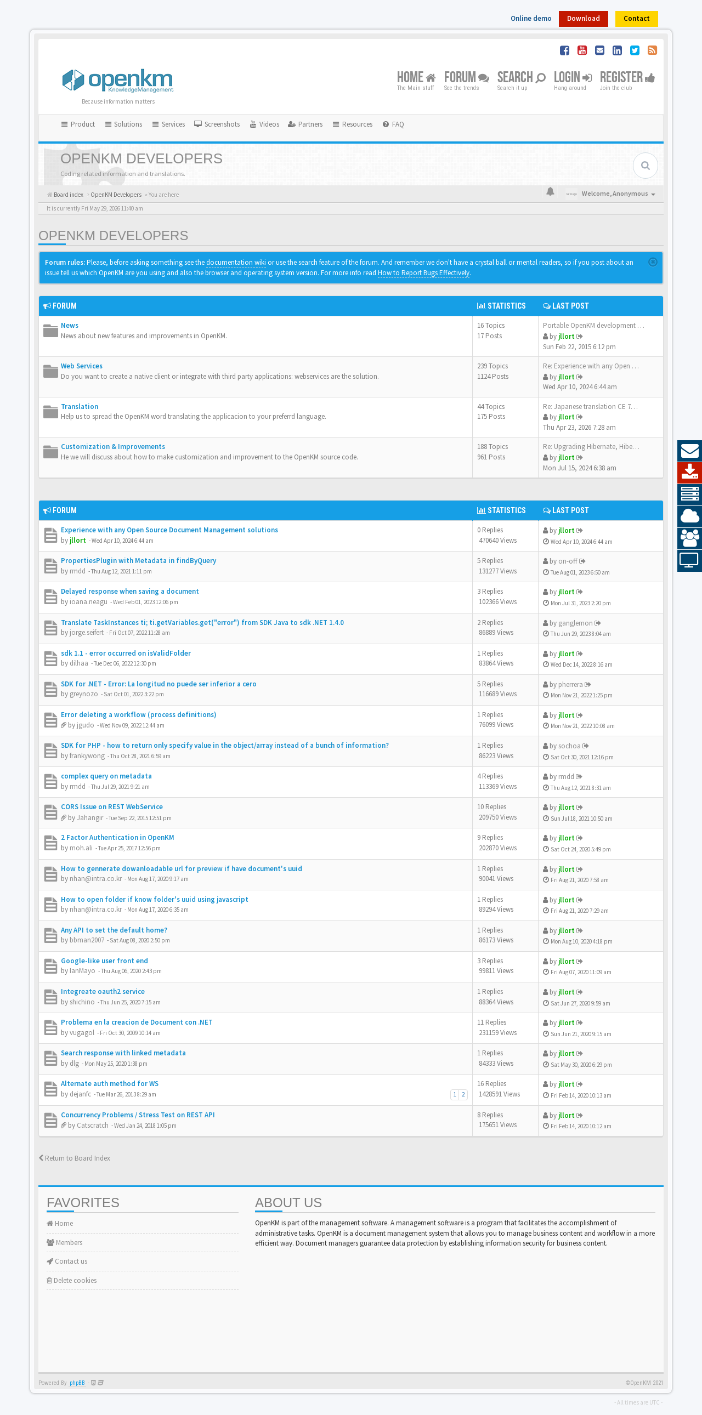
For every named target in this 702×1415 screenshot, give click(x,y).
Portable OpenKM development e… (595, 325)
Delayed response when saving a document (130, 591)
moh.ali (81, 848)
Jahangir (90, 817)
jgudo (85, 725)
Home (416, 78)
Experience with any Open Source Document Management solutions (169, 530)
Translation (79, 406)
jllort (566, 336)
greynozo (84, 693)
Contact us (67, 1261)
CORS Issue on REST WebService (112, 806)
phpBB (77, 1382)
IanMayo (82, 970)
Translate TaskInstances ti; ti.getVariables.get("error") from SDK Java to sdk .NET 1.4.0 (202, 622)
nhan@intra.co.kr (96, 878)
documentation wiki (236, 262)
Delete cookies (72, 1280)
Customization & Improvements (113, 446)
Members (64, 1242)
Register (627, 78)
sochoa (569, 746)
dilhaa (79, 663)
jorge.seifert (87, 632)
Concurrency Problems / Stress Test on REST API (138, 1115)
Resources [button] (351, 124)
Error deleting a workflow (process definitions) (139, 714)
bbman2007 (87, 940)
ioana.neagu (88, 601)
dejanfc (80, 1094)
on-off (568, 561)
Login (573, 78)
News (69, 325)
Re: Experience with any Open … (591, 366)
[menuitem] (216, 124)
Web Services (82, 366)
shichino (82, 1002)
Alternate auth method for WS (109, 1083)
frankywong (87, 755)
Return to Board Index (74, 1158)
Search (521, 78)
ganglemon (575, 623)
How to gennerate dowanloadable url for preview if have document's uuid (181, 868)
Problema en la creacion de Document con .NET (137, 1022)
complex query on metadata (106, 776)
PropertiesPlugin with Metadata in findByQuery (138, 560)
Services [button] (168, 124)
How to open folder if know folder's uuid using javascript (154, 899)
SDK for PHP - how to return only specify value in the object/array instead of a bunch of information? (225, 745)
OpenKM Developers (113, 235)
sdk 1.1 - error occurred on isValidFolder (126, 653)
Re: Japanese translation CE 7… (590, 406)
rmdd (78, 571)
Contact (637, 18)
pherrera (570, 684)
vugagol (82, 1032)
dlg (74, 1063)
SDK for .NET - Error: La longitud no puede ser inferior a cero (159, 684)
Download (583, 18)
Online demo (531, 18)
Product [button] (77, 124)
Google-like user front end (104, 960)
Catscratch (93, 1125)
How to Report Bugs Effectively (423, 272)
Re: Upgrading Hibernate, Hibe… (591, 446)
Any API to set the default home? (114, 930)
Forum (466, 78)
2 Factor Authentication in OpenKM (117, 837)
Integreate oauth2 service (103, 991)
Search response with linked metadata (123, 1053)
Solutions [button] (123, 124)
